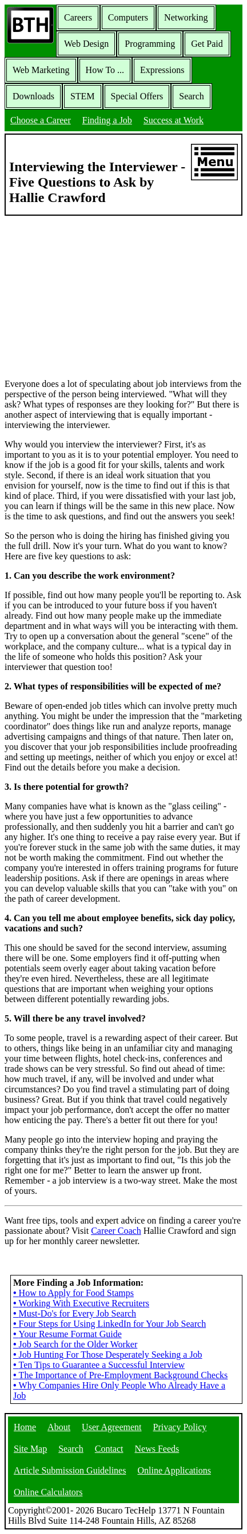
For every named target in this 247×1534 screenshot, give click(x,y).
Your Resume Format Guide (67, 1334)
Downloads (33, 96)
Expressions (162, 70)
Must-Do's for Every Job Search (74, 1313)
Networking (186, 17)
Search (191, 96)
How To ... (105, 70)
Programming (150, 44)
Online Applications (173, 1470)
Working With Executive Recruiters (81, 1303)
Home (25, 1427)
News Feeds (157, 1449)
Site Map (30, 1449)
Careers (78, 17)
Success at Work (174, 120)
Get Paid (207, 44)
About (58, 1427)
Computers (128, 17)
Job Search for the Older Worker (75, 1344)
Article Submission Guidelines (70, 1470)
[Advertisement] (123, 296)
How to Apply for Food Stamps (73, 1293)
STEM (82, 96)
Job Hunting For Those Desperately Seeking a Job (107, 1354)
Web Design (86, 44)
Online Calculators (48, 1492)
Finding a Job (107, 120)
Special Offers (137, 96)
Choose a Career (40, 120)
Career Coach (116, 1231)
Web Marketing (41, 70)
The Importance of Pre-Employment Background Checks (120, 1375)
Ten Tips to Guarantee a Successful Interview (99, 1365)
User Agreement (111, 1427)
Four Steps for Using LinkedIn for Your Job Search (109, 1324)
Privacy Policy (180, 1427)
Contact (109, 1449)
